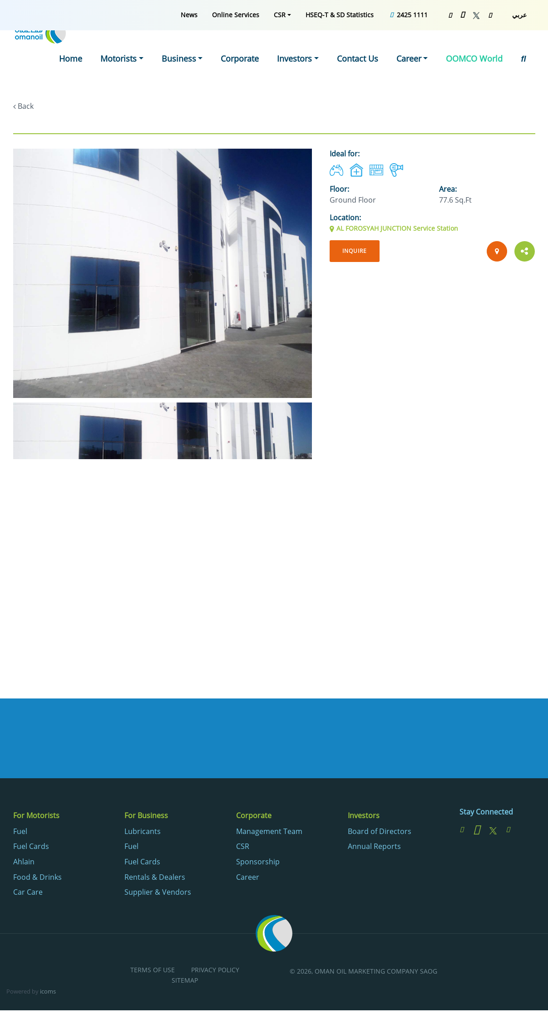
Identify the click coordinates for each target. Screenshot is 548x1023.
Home (102, 47)
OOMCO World (479, 47)
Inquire (356, 251)
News (189, 14)
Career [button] (418, 47)
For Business (146, 817)
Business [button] (203, 47)
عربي (519, 14)
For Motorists (36, 817)
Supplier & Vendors (157, 894)
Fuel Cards (31, 848)
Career (247, 879)
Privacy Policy (215, 972)
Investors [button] (311, 47)
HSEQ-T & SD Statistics (340, 14)
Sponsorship (258, 863)
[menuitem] (189, 14)
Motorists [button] (147, 47)
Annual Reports (374, 848)
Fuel (20, 833)
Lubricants (142, 833)
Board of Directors (379, 833)
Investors (364, 817)
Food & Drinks (37, 879)
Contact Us (370, 47)
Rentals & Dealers (154, 879)
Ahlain (24, 863)
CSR (242, 848)
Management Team (269, 833)
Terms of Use (152, 972)
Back (26, 106)
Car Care (28, 894)
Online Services (235, 14)
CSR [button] (280, 14)
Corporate (259, 47)
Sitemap (185, 982)
